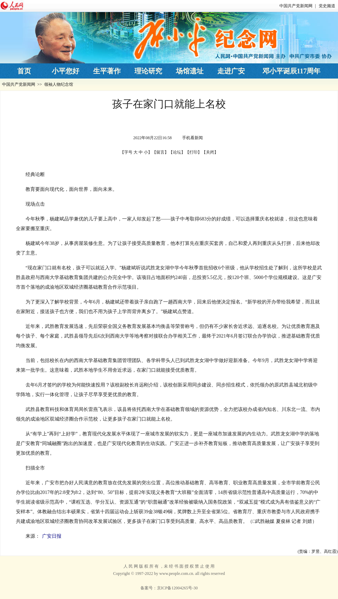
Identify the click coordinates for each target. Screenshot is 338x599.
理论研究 (148, 71)
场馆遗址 (189, 71)
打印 (193, 152)
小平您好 (65, 71)
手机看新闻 (192, 137)
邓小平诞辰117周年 (291, 71)
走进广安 (231, 71)
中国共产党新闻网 (295, 5)
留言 (160, 152)
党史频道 (327, 5)
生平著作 (107, 71)
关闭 (210, 152)
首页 (24, 71)
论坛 (177, 152)
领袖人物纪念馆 (58, 84)
